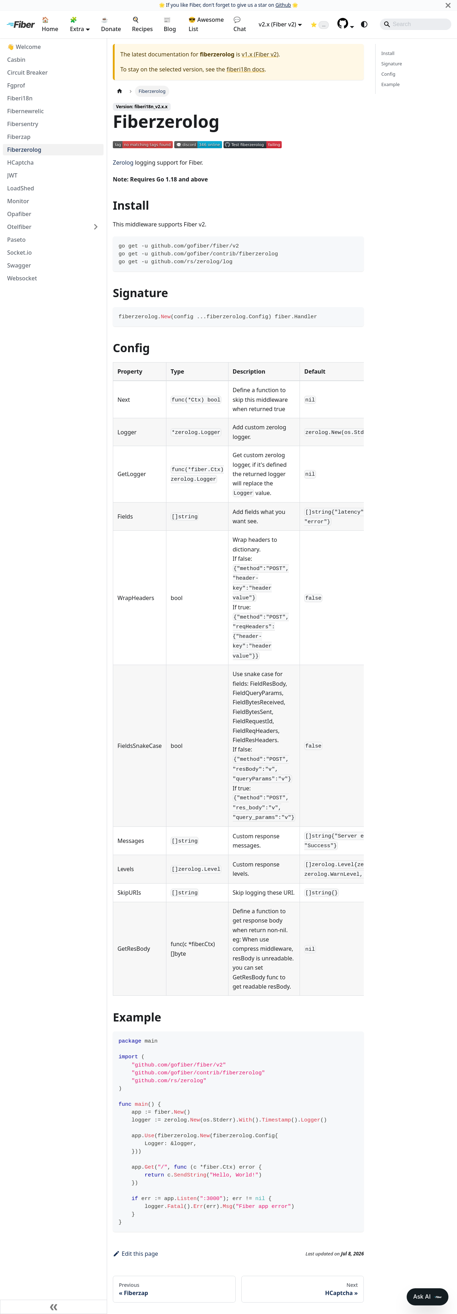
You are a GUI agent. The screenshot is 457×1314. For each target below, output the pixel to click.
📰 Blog (170, 24)
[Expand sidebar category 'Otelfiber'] (96, 227)
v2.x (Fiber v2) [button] (277, 24)
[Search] (415, 24)
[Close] (448, 5)
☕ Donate (111, 24)
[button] (345, 26)
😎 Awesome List (206, 24)
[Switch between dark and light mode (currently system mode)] (364, 24)
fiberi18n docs (246, 69)
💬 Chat (239, 24)
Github (283, 4)
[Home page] (119, 91)
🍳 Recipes (142, 24)
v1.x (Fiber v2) (260, 54)
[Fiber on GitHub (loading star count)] (319, 24)
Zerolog (123, 162)
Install (388, 53)
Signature (391, 63)
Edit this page (135, 1254)
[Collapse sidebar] (53, 1307)
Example (390, 84)
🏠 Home (50, 24)
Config (388, 74)
